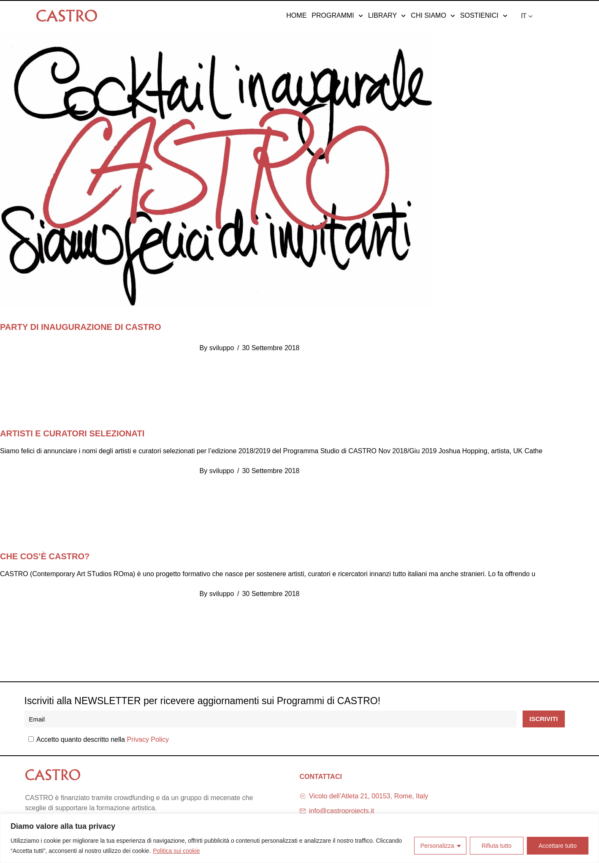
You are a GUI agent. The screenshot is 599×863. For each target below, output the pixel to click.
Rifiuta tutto (497, 845)
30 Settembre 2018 (270, 347)
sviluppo (221, 347)
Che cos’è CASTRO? (44, 556)
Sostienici (483, 15)
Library (387, 15)
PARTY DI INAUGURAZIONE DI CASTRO (80, 327)
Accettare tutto (558, 845)
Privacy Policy (148, 739)
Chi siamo (433, 15)
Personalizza (437, 845)
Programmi (337, 15)
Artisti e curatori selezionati (72, 433)
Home (296, 15)
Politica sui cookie (176, 850)
